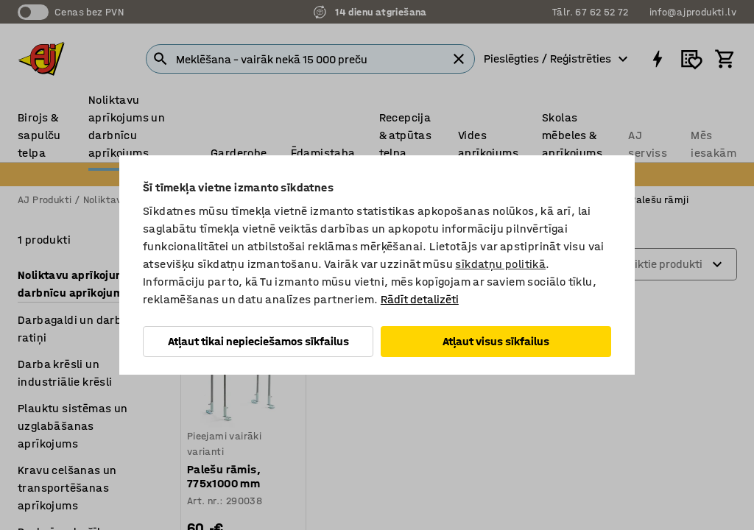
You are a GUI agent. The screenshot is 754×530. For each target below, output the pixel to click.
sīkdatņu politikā (500, 264)
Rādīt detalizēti (420, 299)
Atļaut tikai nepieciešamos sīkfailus (258, 341)
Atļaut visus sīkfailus (496, 341)
